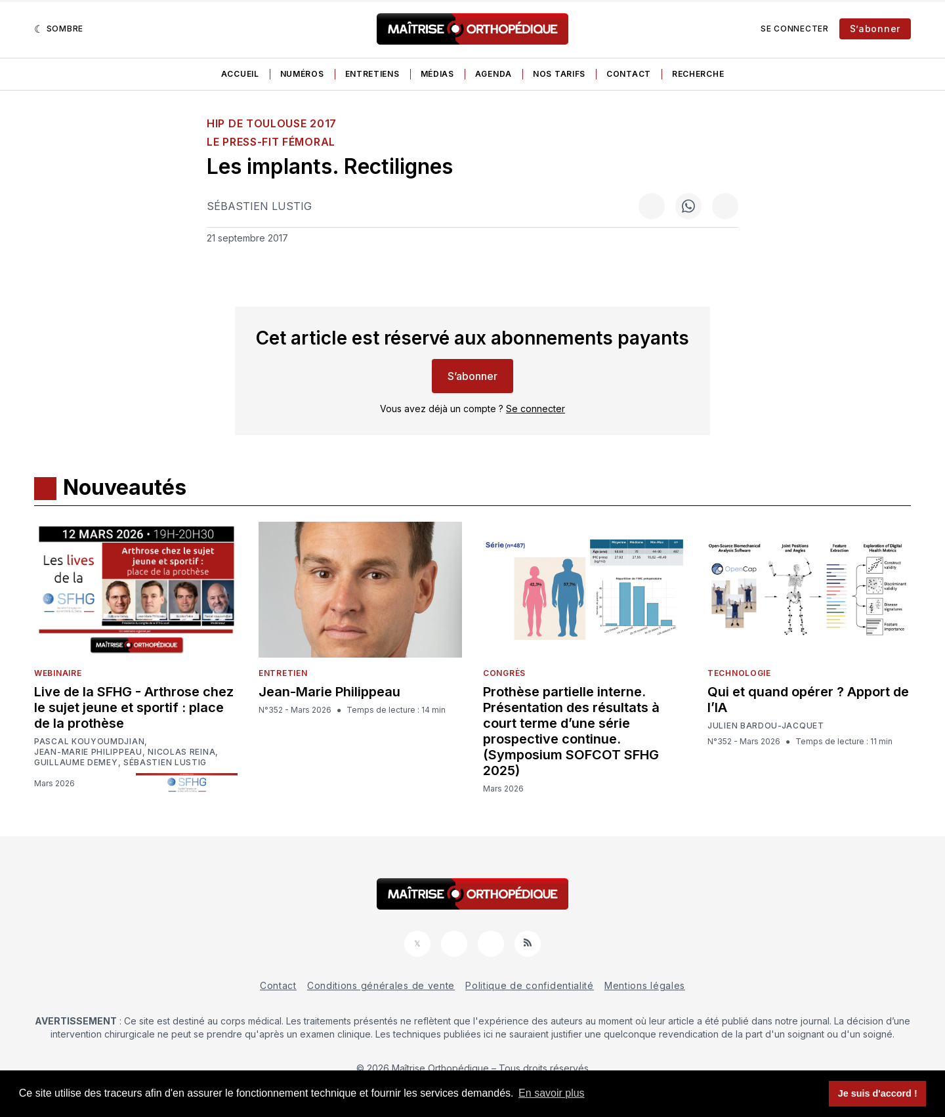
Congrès (504, 673)
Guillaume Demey (76, 762)
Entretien (283, 673)
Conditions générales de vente (381, 985)
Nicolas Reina (181, 752)
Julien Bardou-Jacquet (765, 726)
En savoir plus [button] (551, 1093)
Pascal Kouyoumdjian (89, 741)
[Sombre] (58, 28)
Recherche (698, 74)
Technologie (739, 673)
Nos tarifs (559, 74)
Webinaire (57, 673)
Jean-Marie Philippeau (88, 752)
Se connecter (794, 28)
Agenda (493, 74)
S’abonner (875, 28)
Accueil (240, 74)
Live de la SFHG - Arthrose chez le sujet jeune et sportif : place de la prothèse (134, 707)
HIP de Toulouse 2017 (272, 123)
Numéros (302, 74)
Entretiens (372, 74)
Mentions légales (644, 985)
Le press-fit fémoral (271, 141)
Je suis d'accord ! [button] (877, 1093)
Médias (437, 74)
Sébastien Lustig (259, 206)
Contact (628, 74)
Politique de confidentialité (529, 985)
